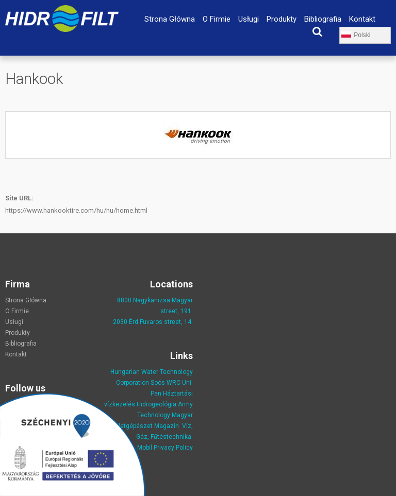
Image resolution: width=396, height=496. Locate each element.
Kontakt (362, 19)
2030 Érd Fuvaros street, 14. (153, 322)
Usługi (248, 19)
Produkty (281, 19)
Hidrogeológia (156, 404)
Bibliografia (322, 19)
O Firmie (216, 19)
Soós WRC (165, 382)
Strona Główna (169, 19)
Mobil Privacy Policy (165, 447)
